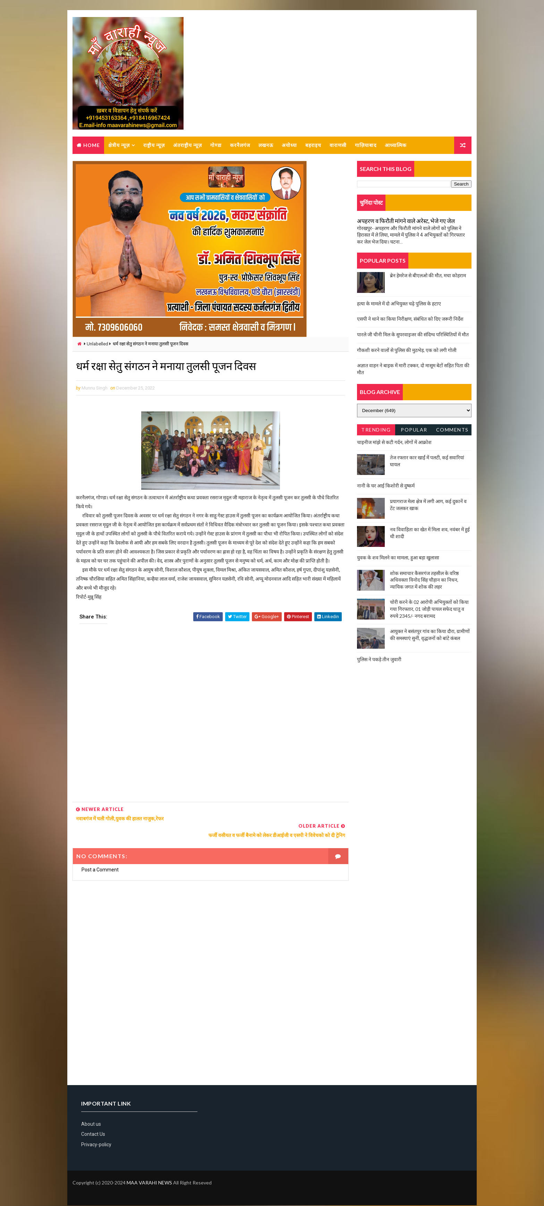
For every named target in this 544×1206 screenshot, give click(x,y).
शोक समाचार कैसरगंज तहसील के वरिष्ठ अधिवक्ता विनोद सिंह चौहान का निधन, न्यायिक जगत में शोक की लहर (424, 580)
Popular (414, 430)
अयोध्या (289, 145)
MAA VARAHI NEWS (149, 1183)
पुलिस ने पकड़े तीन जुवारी (379, 660)
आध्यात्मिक (396, 145)
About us (91, 1124)
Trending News (376, 431)
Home (91, 145)
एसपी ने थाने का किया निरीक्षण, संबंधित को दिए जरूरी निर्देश (410, 319)
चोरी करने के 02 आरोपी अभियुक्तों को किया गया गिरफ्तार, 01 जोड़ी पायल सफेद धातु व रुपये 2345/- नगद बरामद (429, 609)
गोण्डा (216, 145)
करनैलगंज (240, 145)
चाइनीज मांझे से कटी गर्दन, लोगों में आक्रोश (394, 442)
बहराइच (313, 145)
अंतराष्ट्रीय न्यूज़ (187, 145)
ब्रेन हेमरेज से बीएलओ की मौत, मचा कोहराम (428, 276)
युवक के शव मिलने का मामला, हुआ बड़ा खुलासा (398, 558)
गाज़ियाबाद (365, 145)
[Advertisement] (208, 724)
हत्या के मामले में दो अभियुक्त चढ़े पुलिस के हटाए (399, 304)
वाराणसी (338, 145)
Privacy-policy (96, 1145)
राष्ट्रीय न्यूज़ (154, 145)
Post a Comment (100, 870)
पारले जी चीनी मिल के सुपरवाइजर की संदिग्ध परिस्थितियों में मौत (413, 335)
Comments (452, 430)
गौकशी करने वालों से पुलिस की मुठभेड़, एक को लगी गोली (407, 350)
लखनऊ (265, 145)
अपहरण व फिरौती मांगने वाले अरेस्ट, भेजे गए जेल (406, 221)
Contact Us (93, 1135)
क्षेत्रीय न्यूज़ (119, 145)
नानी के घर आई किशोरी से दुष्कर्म (386, 486)
